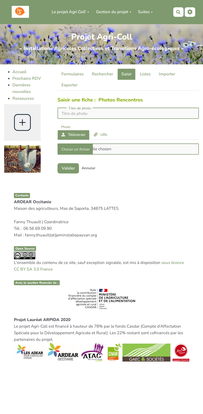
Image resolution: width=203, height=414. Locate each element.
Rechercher (102, 74)
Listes (145, 74)
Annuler (89, 168)
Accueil (19, 72)
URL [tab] (100, 134)
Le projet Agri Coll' (70, 12)
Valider (68, 168)
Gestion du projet (113, 12)
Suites (145, 12)
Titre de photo (79, 108)
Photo (65, 127)
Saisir (126, 74)
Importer (167, 74)
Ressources (23, 98)
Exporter (69, 85)
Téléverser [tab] (73, 134)
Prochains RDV (26, 78)
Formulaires (72, 74)
